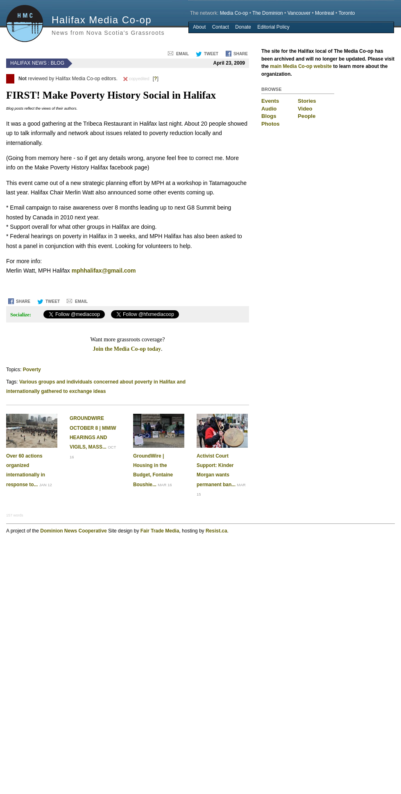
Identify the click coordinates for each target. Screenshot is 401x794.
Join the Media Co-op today (127, 349)
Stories (307, 101)
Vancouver (299, 13)
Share (240, 54)
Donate (243, 27)
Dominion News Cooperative (73, 531)
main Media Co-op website (301, 66)
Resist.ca (216, 531)
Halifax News (28, 63)
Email (182, 54)
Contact (220, 27)
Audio (268, 109)
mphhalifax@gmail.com (104, 270)
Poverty (32, 369)
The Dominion (267, 13)
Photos (270, 124)
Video (305, 109)
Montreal (324, 13)
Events (270, 101)
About (199, 27)
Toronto (346, 13)
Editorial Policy (273, 27)
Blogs (268, 116)
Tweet (211, 54)
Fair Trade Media (159, 531)
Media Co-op (234, 13)
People (306, 116)
